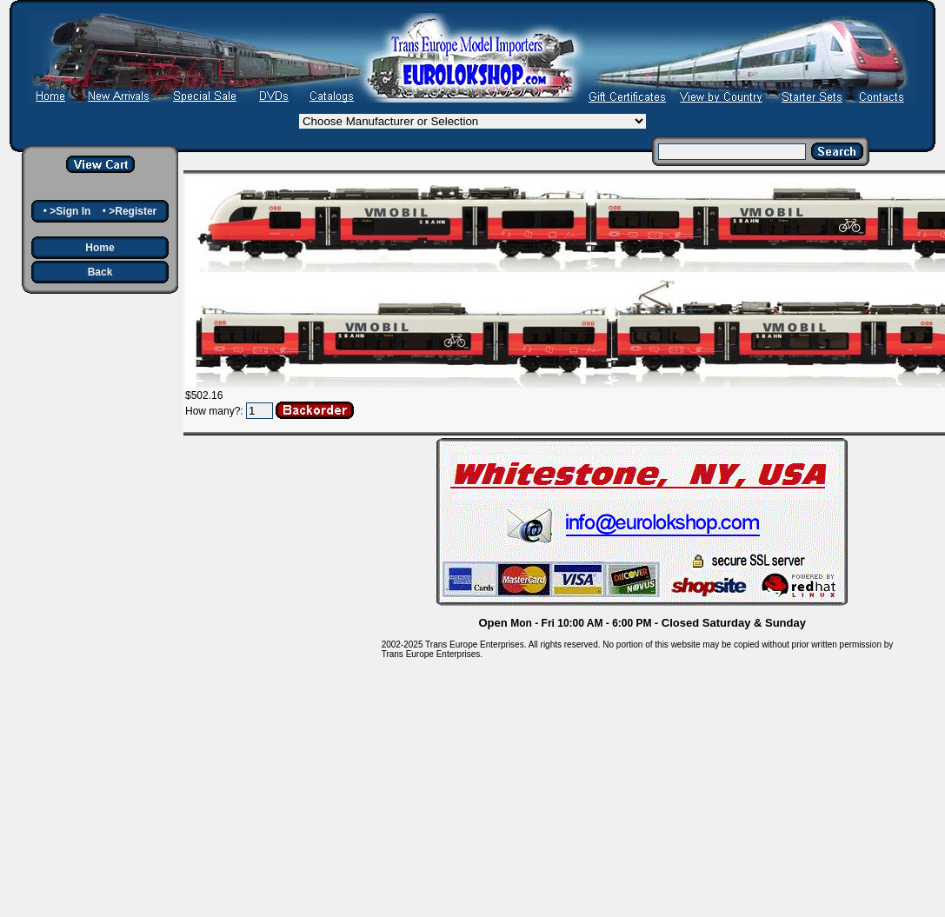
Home (99, 248)
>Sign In (70, 211)
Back (100, 272)
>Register (132, 211)
